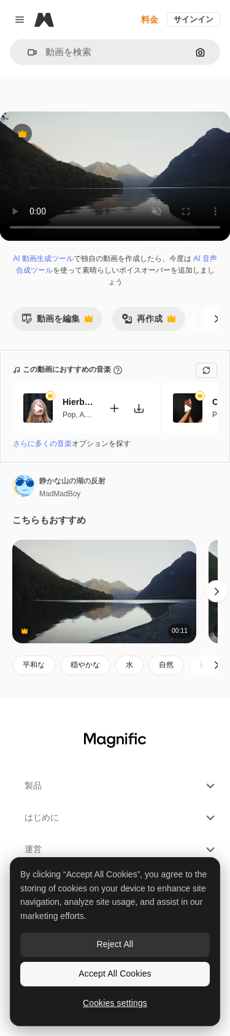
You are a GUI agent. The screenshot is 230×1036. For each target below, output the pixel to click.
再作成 (148, 322)
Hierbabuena (78, 402)
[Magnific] (44, 19)
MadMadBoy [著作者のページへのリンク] (59, 494)
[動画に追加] (114, 407)
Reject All (115, 944)
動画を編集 (57, 322)
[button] (27, 52)
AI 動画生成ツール (43, 258)
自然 (166, 664)
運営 (121, 849)
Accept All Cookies (115, 973)
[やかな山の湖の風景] (104, 591)
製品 (121, 786)
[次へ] (216, 318)
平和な (34, 664)
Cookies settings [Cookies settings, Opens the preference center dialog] (115, 1003)
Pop (69, 414)
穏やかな (85, 664)
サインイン (193, 19)
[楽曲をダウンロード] (139, 407)
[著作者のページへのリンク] (23, 486)
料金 (149, 20)
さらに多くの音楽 (42, 443)
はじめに (121, 818)
